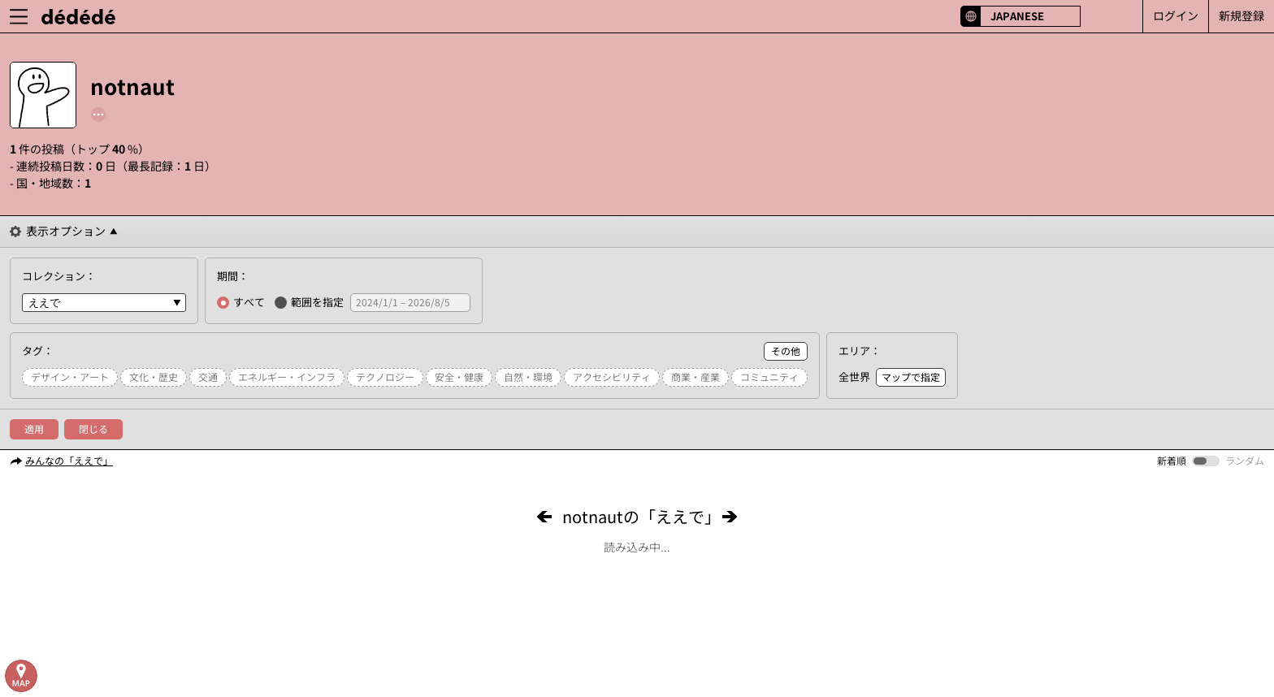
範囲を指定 (309, 302)
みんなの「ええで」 (69, 460)
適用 (34, 428)
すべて (241, 302)
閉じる (93, 428)
